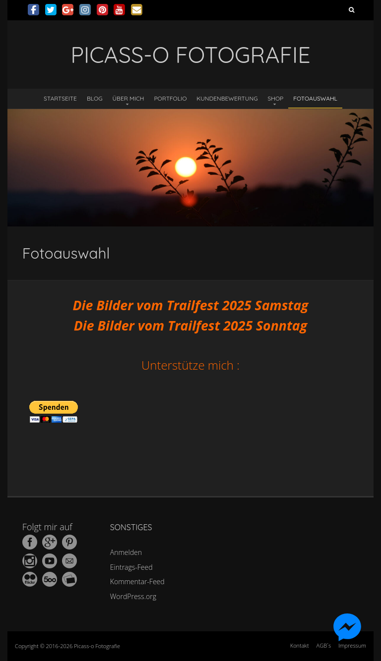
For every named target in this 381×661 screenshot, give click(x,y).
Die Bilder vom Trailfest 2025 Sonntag (190, 325)
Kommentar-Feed (137, 581)
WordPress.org (133, 596)
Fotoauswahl (315, 98)
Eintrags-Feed (131, 567)
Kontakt (299, 645)
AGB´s (324, 645)
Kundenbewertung (226, 98)
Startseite (60, 98)
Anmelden (126, 552)
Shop (276, 98)
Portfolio (170, 98)
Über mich (128, 98)
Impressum (352, 645)
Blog (95, 98)
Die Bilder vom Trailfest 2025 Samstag (190, 305)
